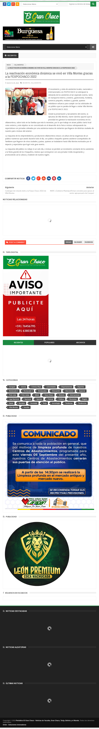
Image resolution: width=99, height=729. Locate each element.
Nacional (27, 399)
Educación (56, 391)
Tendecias (69, 403)
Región (84, 399)
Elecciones (69, 391)
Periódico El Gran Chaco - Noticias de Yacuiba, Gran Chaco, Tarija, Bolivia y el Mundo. (47, 720)
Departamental (66, 387)
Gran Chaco (48, 395)
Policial (50, 399)
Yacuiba (26, 407)
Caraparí (12, 387)
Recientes (26, 83)
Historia (61, 395)
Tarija (45, 403)
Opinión (39, 399)
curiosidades (51, 387)
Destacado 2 (13, 391)
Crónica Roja (36, 387)
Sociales (22, 403)
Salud (11, 403)
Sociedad (33, 403)
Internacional (75, 395)
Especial (82, 391)
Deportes (80, 387)
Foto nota (12, 395)
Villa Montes (19, 65)
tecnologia (56, 403)
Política (61, 399)
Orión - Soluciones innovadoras (14, 725)
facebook (89, 242)
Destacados (42, 391)
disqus (68, 242)
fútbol (37, 395)
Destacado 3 (28, 391)
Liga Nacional (14, 399)
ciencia (23, 387)
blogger (78, 242)
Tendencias (82, 403)
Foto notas (25, 395)
